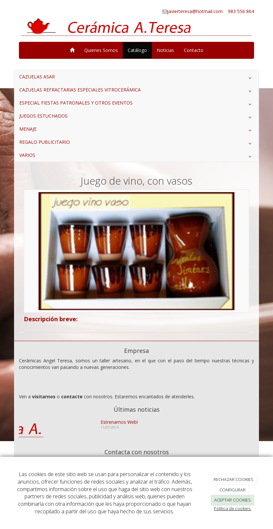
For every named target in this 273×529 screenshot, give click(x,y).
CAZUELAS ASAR (136, 78)
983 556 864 (240, 11)
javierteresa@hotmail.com (195, 11)
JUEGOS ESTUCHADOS (136, 117)
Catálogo (137, 50)
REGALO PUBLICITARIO (136, 143)
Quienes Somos (101, 50)
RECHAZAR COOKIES (233, 479)
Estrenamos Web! (119, 422)
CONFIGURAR (232, 490)
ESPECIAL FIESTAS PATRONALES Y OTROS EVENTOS (136, 104)
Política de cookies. (232, 508)
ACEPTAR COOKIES (232, 500)
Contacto (193, 50)
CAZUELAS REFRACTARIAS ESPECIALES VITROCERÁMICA (136, 91)
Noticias (165, 50)
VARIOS (136, 156)
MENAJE (136, 130)
